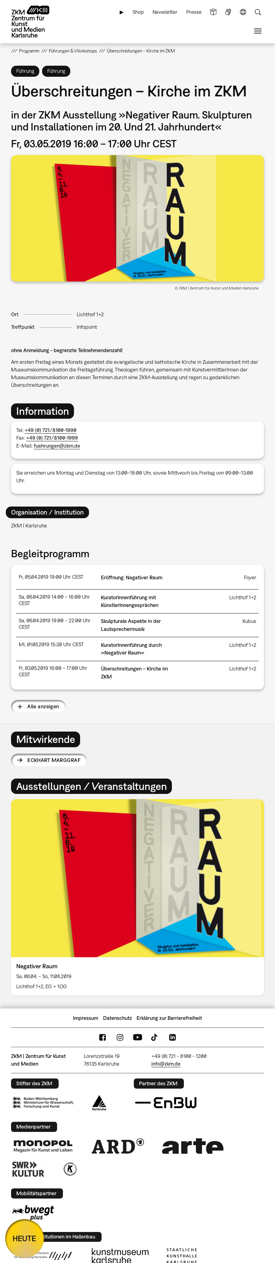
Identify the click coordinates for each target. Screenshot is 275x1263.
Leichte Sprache (213, 12)
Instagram (120, 1037)
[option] (137, 897)
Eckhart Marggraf (53, 760)
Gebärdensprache (228, 12)
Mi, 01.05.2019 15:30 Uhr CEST (51, 644)
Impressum (85, 1018)
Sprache (243, 12)
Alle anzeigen (43, 706)
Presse (194, 12)
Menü (258, 31)
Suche (258, 12)
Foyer (250, 577)
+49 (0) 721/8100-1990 (50, 430)
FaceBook (102, 1037)
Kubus (249, 621)
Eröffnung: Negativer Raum (131, 577)
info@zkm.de (165, 1064)
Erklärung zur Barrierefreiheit (169, 1018)
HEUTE (24, 1238)
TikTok (155, 1037)
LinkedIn (172, 1037)
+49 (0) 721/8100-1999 (52, 438)
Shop (138, 12)
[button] (137, 218)
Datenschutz (117, 1018)
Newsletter (165, 12)
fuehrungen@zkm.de (57, 446)
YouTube (137, 1037)
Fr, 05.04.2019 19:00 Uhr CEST (51, 577)
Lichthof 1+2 (90, 314)
